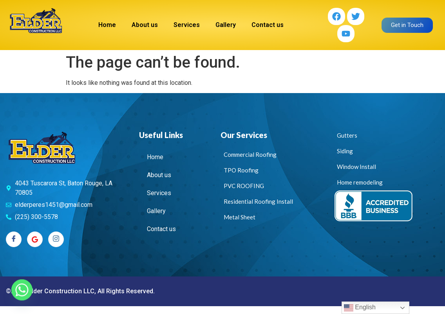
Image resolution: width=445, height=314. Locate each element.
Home (107, 25)
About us (145, 25)
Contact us (267, 25)
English (360, 307)
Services (187, 25)
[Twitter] (35, 239)
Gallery (225, 25)
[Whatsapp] (22, 293)
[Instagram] (56, 239)
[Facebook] (14, 239)
